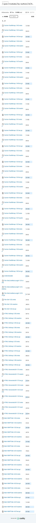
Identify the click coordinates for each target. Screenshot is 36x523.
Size (32, 16)
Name (6, 16)
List (27, 12)
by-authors (22, 4)
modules (12, 4)
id (29, 4)
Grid (32, 12)
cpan (5, 4)
